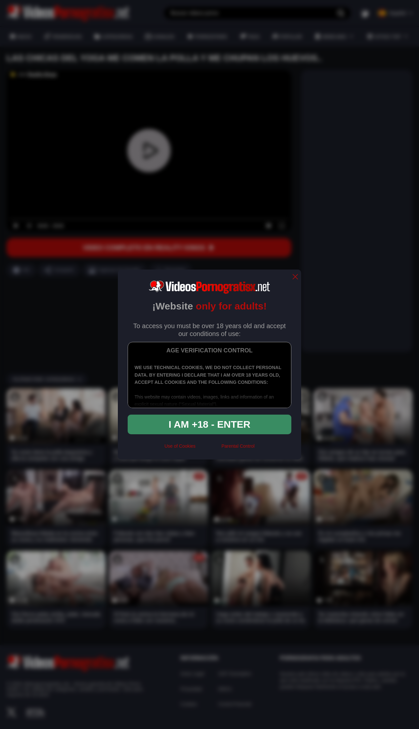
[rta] (208, 449)
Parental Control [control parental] (237, 446)
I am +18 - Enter (209, 424)
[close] (295, 277)
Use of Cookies (179, 446)
